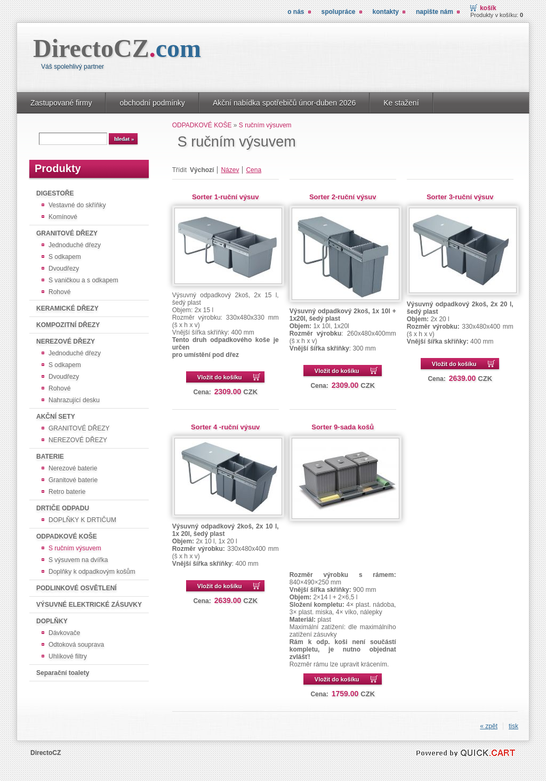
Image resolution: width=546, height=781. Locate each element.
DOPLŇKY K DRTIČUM (82, 520)
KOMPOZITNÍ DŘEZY (68, 325)
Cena (253, 170)
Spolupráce (339, 11)
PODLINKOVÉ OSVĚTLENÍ (76, 588)
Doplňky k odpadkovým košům (92, 571)
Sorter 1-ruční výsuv (225, 197)
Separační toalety (62, 673)
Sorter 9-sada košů (342, 427)
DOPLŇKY (52, 621)
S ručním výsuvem (75, 548)
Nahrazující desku (74, 400)
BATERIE (50, 456)
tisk (513, 726)
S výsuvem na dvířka (78, 560)
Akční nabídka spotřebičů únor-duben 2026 (284, 103)
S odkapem (65, 257)
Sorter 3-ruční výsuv (460, 197)
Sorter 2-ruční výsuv (342, 197)
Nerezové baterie (73, 468)
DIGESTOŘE (55, 193)
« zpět (488, 726)
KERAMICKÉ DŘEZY (67, 308)
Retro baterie (67, 491)
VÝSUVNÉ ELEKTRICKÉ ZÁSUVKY (89, 604)
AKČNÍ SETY (55, 416)
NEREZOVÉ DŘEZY (65, 341)
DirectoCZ (117, 48)
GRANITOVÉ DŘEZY (67, 233)
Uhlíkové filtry (68, 656)
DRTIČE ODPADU (62, 508)
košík (488, 8)
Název (230, 170)
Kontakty (386, 11)
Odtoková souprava (76, 644)
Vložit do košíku (219, 377)
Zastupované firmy (61, 103)
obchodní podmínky (151, 103)
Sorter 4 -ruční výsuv (225, 427)
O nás (295, 11)
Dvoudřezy (64, 268)
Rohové (59, 292)
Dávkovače (64, 633)
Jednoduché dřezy (75, 245)
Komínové (63, 217)
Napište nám (434, 11)
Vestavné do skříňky (77, 205)
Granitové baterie (73, 480)
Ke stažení (401, 103)
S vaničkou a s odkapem (83, 280)
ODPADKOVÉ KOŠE (66, 536)
